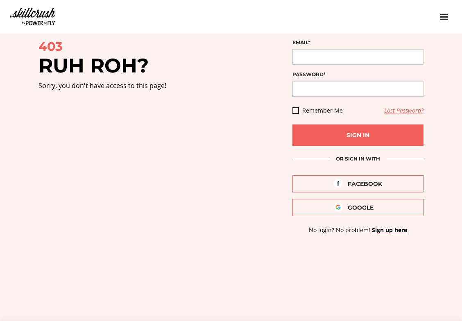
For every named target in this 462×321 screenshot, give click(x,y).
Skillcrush (32, 16)
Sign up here (389, 230)
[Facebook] (358, 183)
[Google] (358, 207)
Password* (309, 74)
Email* (301, 42)
